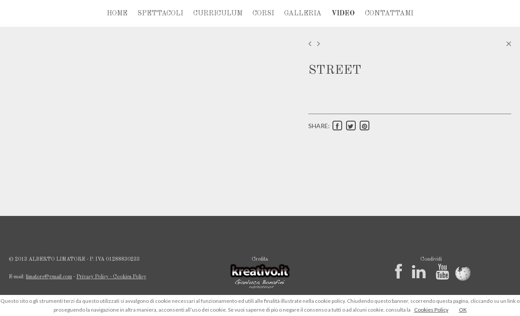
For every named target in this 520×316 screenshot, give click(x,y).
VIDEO (343, 13)
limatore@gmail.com (49, 277)
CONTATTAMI (389, 13)
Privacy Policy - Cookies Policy (111, 277)
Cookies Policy (431, 309)
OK (463, 309)
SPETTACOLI (160, 13)
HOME (117, 13)
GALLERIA (302, 13)
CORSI (263, 13)
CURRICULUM (217, 13)
